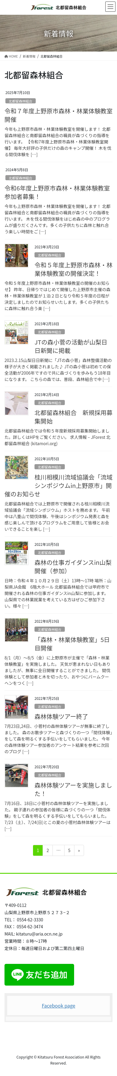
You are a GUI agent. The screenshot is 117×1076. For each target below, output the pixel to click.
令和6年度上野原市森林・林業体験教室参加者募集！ (57, 192)
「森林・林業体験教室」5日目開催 (72, 643)
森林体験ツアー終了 (61, 716)
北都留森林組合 (20, 101)
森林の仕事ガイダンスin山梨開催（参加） (73, 566)
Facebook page (58, 1005)
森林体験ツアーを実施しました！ (73, 789)
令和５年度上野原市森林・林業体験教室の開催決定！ (73, 269)
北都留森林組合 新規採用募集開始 (73, 416)
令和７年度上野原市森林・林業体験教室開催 (58, 115)
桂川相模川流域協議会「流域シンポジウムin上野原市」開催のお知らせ (58, 485)
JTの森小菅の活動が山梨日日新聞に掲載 (70, 346)
